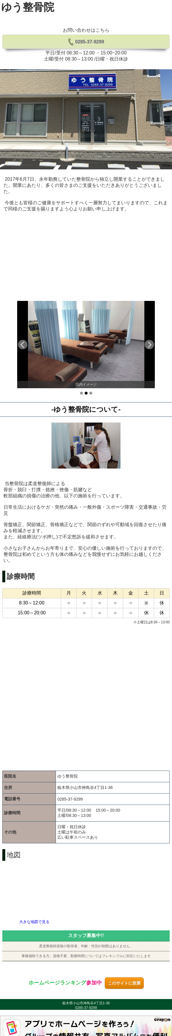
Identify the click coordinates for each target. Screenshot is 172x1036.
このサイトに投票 (124, 983)
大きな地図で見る (34, 922)
